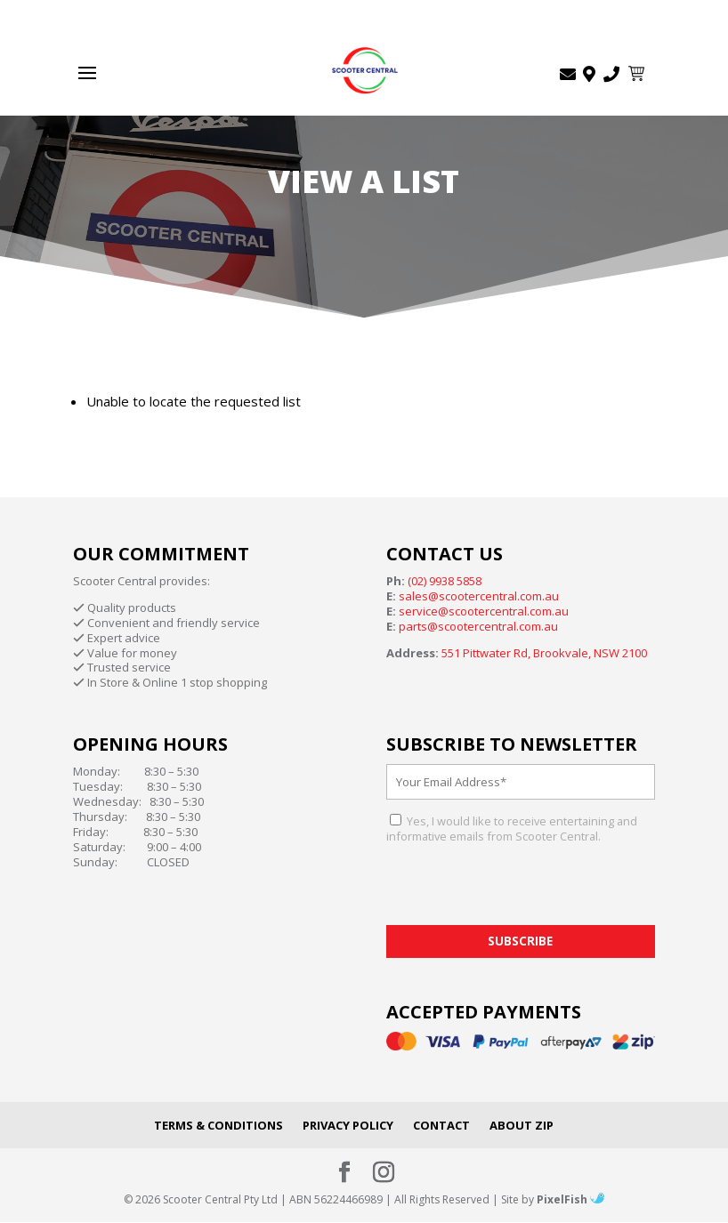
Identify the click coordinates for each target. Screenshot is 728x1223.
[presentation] (521, 890)
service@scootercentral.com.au (484, 611)
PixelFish (570, 1199)
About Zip (521, 1125)
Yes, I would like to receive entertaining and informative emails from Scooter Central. (511, 828)
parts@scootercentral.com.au (478, 626)
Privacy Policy (348, 1125)
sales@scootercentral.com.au (479, 596)
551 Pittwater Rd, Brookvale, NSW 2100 (544, 653)
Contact (441, 1125)
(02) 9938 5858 (444, 581)
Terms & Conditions (218, 1125)
